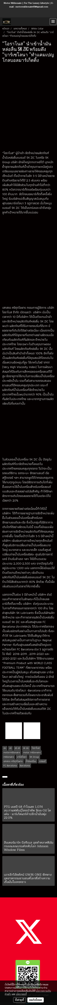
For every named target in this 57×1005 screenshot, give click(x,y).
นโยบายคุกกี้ (21, 994)
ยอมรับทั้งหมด (35, 999)
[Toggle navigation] (53, 21)
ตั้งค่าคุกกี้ (19, 999)
